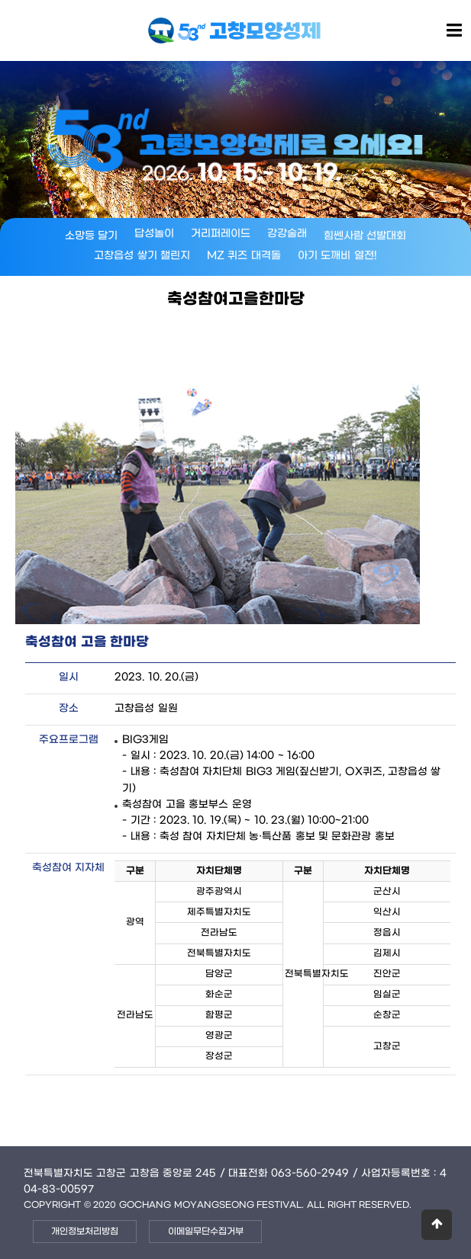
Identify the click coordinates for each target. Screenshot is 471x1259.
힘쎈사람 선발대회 (365, 235)
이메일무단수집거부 (206, 1231)
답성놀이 (154, 233)
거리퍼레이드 (220, 233)
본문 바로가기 (0, 0)
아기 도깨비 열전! (337, 255)
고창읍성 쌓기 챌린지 (142, 255)
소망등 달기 (91, 235)
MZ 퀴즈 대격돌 (244, 255)
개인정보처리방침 (84, 1231)
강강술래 (287, 233)
